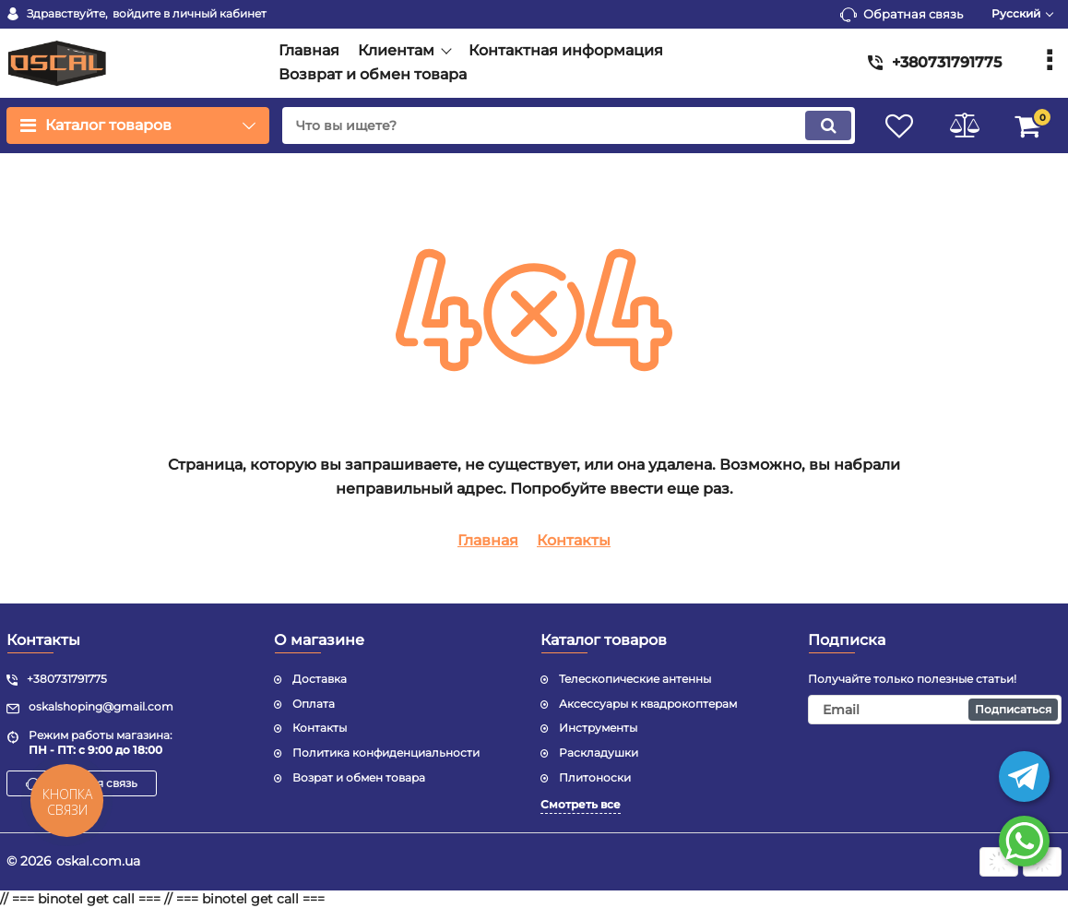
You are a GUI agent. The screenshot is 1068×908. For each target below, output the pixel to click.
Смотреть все (580, 804)
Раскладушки (598, 752)
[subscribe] (935, 709)
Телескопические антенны (635, 679)
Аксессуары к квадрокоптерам (648, 704)
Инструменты (598, 728)
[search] (568, 125)
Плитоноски (595, 777)
